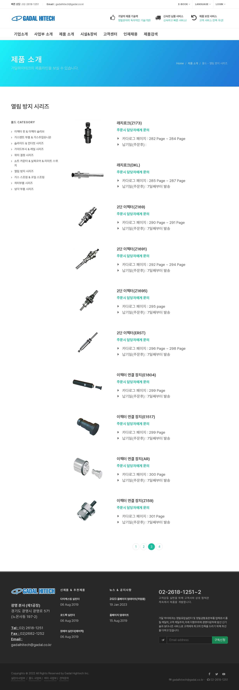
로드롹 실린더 (67, 615)
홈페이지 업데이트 (119, 615)
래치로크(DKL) (128, 165)
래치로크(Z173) (129, 123)
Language (203, 4)
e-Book (184, 4)
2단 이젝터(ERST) (131, 333)
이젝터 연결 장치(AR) (133, 459)
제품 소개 (193, 63)
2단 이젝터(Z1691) (132, 249)
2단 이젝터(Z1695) (132, 291)
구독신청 (220, 640)
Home (180, 63)
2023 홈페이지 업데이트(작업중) (127, 598)
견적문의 (64, 678)
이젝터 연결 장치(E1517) (136, 416)
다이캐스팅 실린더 (69, 598)
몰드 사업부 (35, 678)
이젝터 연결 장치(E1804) (136, 375)
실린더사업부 (18, 678)
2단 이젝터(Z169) (131, 207)
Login (221, 4)
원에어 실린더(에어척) (72, 631)
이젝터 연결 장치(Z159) (135, 500)
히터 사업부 (50, 678)
